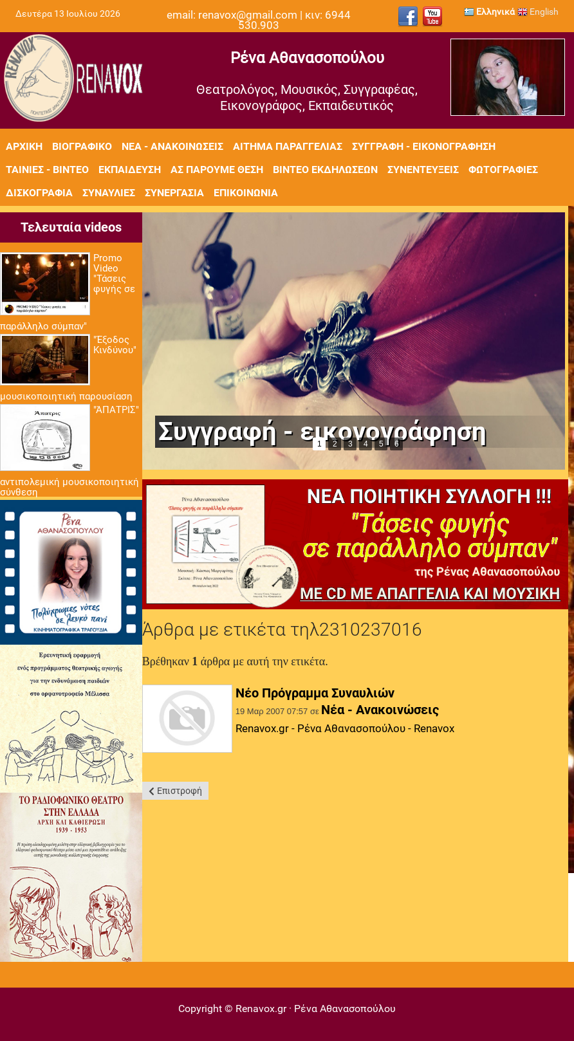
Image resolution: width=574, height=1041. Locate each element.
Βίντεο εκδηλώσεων (325, 169)
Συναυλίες (108, 193)
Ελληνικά (489, 11)
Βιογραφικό (82, 146)
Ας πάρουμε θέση (217, 169)
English (538, 11)
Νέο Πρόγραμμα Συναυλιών (315, 693)
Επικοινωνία (246, 193)
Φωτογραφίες (503, 169)
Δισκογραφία (39, 193)
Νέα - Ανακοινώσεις (172, 146)
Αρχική (24, 146)
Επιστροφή (179, 791)
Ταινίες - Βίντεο (47, 169)
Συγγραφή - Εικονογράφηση (423, 146)
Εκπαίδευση (129, 169)
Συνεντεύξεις (423, 169)
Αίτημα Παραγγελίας (287, 146)
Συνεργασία (174, 193)
